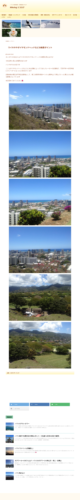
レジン (9, 17)
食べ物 (75, 15)
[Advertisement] (40, 378)
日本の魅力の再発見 (33, 15)
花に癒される (13, 478)
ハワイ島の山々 (20, 464)
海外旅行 (4, 15)
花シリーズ (68, 15)
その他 (24, 15)
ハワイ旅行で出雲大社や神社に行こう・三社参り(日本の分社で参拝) (37, 427)
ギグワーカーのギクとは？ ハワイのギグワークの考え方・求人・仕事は (38, 452)
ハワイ (3, 17)
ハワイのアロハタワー (22, 415)
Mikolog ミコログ (17, 7)
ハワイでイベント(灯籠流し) (24, 439)
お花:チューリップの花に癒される (19, 476)
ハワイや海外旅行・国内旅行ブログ (44, 492)
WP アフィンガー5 (57, 15)
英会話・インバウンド (14, 15)
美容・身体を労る (45, 15)
